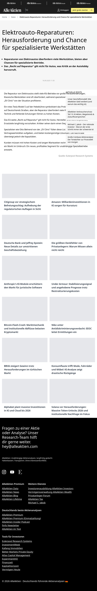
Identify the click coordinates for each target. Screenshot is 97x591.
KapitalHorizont (10, 565)
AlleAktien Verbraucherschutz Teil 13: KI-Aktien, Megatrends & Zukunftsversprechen (81, 114)
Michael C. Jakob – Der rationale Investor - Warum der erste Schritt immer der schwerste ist (81, 127)
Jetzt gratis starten (82, 10)
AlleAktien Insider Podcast (16, 521)
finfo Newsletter (10, 525)
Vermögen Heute (11, 569)
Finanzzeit (7, 562)
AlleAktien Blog (10, 495)
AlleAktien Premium (12, 514)
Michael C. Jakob (37, 502)
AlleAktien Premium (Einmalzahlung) (21, 518)
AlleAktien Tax (35, 499)
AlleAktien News (10, 492)
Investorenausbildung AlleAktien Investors (50, 488)
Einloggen (63, 10)
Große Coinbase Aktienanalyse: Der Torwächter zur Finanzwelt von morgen (80, 139)
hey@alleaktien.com (20, 446)
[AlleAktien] (12, 10)
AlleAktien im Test (11, 528)
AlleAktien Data (10, 488)
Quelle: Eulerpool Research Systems (76, 155)
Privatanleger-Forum (39, 495)
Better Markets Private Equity (17, 551)
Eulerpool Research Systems (17, 541)
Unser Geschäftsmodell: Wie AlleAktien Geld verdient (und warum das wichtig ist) (80, 101)
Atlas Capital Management (16, 555)
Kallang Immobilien (12, 548)
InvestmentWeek (11, 544)
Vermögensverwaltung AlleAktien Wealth (50, 492)
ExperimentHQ (10, 558)
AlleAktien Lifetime (12, 499)
